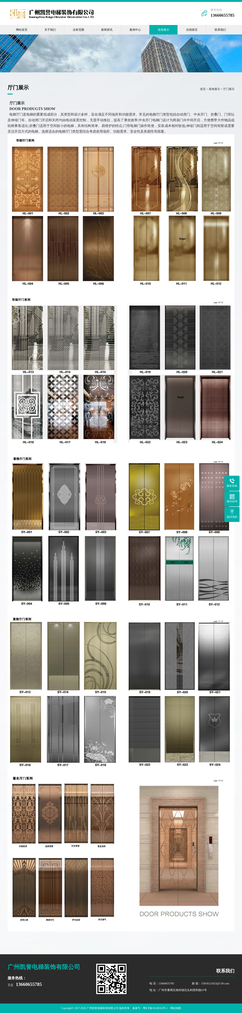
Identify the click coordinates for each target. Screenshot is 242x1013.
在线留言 (192, 29)
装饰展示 (163, 29)
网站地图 (175, 1008)
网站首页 (21, 29)
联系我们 (220, 29)
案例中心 (135, 29)
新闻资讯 (106, 29)
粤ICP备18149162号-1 (155, 1008)
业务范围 (78, 29)
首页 (203, 89)
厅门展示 (228, 89)
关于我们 (50, 29)
